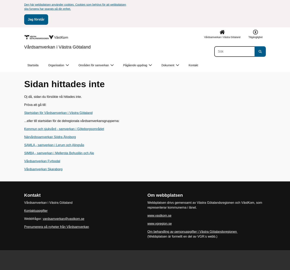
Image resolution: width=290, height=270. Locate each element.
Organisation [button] (58, 65)
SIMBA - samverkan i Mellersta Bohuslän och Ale (59, 153)
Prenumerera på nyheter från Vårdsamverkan (56, 227)
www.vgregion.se (159, 223)
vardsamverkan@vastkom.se (63, 218)
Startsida (32, 65)
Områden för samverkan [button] (96, 65)
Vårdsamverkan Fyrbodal (42, 161)
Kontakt (193, 65)
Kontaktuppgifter (36, 210)
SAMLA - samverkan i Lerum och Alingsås (54, 145)
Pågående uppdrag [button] (137, 65)
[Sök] (234, 51)
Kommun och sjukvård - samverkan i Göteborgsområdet (64, 129)
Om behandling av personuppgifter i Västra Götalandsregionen (192, 231)
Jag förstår (36, 19)
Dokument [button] (170, 65)
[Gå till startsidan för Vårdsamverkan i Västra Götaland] (57, 42)
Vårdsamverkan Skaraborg (43, 169)
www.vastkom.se (159, 215)
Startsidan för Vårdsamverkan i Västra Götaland (58, 113)
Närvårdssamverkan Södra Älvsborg (50, 137)
